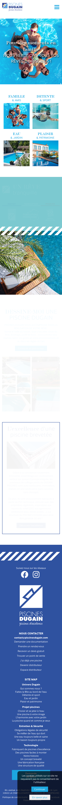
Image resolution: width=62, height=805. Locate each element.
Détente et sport (31, 694)
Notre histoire (31, 755)
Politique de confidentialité (15, 797)
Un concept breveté (31, 759)
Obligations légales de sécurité (31, 730)
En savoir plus (39, 797)
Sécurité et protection (31, 279)
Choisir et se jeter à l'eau (31, 348)
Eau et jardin (31, 698)
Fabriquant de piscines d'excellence (31, 749)
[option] (31, 51)
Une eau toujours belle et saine (31, 736)
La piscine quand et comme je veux (31, 720)
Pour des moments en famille (31, 51)
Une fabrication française (31, 762)
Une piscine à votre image (31, 714)
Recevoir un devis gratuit (31, 651)
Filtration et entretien (31, 270)
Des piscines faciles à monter (31, 752)
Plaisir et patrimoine (31, 701)
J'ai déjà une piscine (31, 660)
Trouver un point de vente (31, 655)
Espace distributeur (31, 669)
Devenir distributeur (31, 665)
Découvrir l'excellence (31, 525)
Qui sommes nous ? (31, 688)
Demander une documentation (31, 641)
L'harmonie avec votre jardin (31, 717)
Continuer (39, 789)
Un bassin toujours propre (31, 739)
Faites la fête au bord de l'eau (31, 691)
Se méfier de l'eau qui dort (31, 733)
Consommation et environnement (31, 287)
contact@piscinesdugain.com (31, 637)
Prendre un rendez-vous (31, 646)
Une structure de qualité (31, 765)
